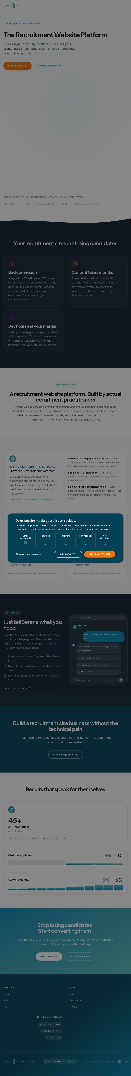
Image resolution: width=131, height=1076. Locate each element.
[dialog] (65, 538)
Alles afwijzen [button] (68, 554)
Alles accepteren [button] (100, 554)
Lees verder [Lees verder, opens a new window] (105, 528)
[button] (28, 554)
